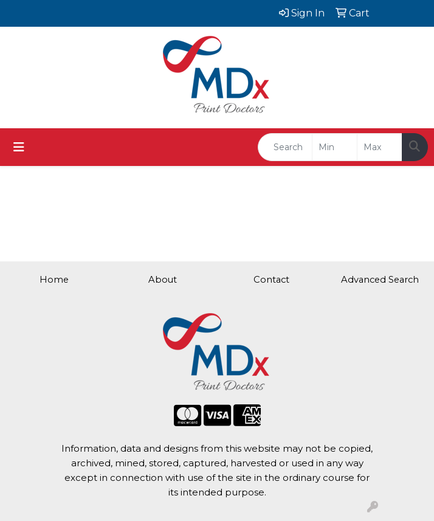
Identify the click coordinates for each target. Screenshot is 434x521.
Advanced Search (380, 279)
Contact (271, 279)
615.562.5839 (72, 49)
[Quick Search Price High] (379, 147)
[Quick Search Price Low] (334, 147)
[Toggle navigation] (19, 147)
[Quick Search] (285, 147)
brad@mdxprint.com (72, 63)
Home (54, 279)
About (162, 279)
